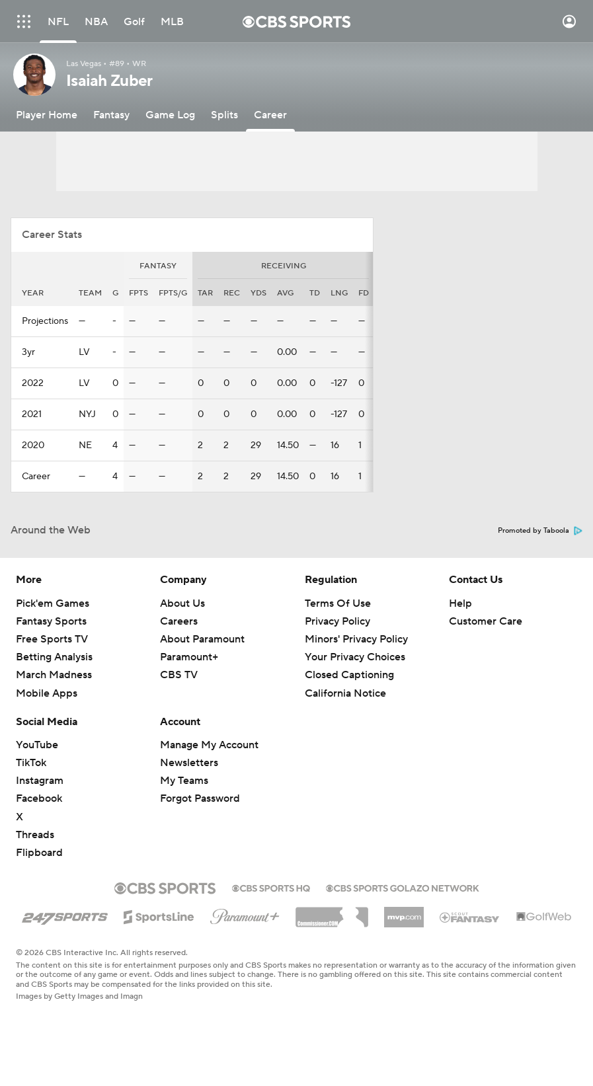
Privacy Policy (337, 621)
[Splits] (224, 115)
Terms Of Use (338, 603)
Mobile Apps (46, 693)
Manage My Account (209, 745)
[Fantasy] (111, 115)
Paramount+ (189, 657)
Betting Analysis (54, 657)
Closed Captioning (349, 674)
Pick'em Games (52, 603)
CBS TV (179, 674)
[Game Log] (170, 115)
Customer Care (485, 621)
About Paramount (202, 639)
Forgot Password (200, 798)
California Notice (345, 693)
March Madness (54, 674)
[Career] (270, 115)
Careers (179, 621)
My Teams (184, 780)
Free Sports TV (52, 639)
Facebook (39, 798)
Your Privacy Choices (355, 657)
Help (460, 603)
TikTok (31, 762)
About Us (182, 603)
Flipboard (39, 852)
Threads (35, 834)
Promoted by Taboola (540, 530)
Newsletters (189, 762)
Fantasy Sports (51, 621)
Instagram (39, 780)
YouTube (37, 745)
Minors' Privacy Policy (356, 639)
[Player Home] (46, 115)
